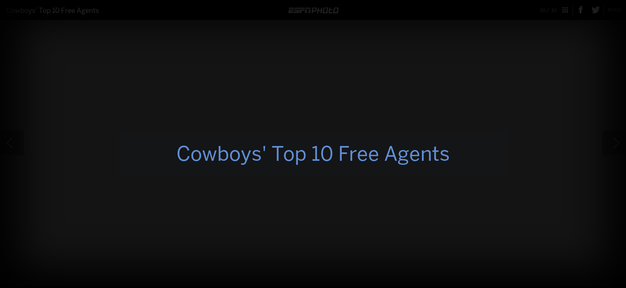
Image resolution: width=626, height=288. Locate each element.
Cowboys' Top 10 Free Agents (313, 154)
